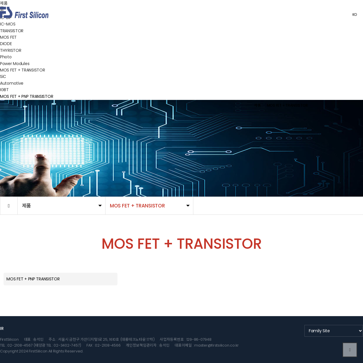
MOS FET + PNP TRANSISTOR (26, 96)
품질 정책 (249, 14)
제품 (214, 14)
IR (2, 328)
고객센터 (290, 14)
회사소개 (190, 14)
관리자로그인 (331, 14)
